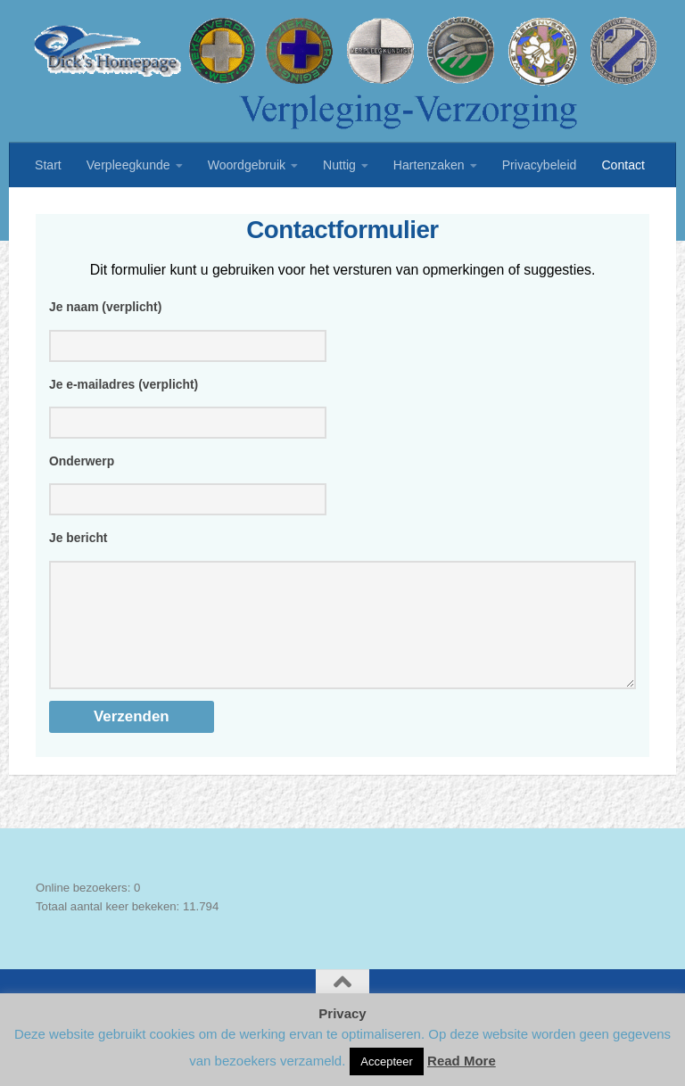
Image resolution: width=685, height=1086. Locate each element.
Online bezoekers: (85, 910)
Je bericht (78, 543)
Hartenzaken (429, 165)
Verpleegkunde (128, 165)
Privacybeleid (539, 165)
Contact (623, 165)
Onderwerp (81, 464)
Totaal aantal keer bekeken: (109, 929)
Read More (461, 1060)
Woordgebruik (246, 165)
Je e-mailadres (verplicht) (123, 386)
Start (48, 165)
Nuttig (339, 165)
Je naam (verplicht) (105, 307)
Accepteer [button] (386, 1061)
